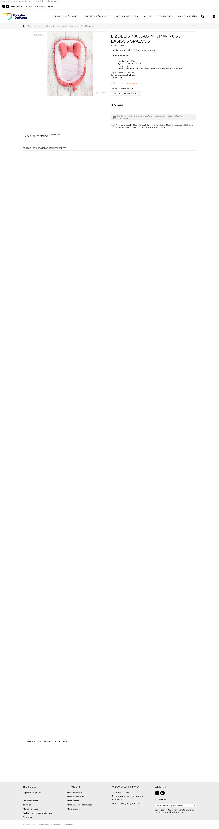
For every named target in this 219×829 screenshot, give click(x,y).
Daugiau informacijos (37, 136)
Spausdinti (118, 105)
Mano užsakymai (74, 792)
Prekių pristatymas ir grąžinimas (37, 813)
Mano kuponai (73, 809)
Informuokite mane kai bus (126, 93)
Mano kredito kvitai (75, 797)
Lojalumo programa (32, 792)
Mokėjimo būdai (30, 809)
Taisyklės (27, 805)
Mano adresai (73, 801)
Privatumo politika (31, 801)
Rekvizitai (27, 817)
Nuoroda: (114, 45)
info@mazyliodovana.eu (132, 803)
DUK (25, 797)
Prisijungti (214, 16)
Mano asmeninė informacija (79, 805)
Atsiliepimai (56, 134)
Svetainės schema (44, 6)
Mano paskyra (74, 787)
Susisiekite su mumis (21, 6)
